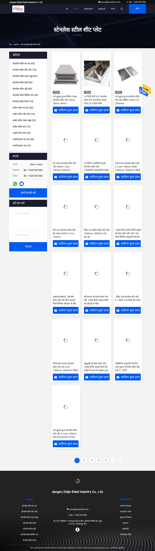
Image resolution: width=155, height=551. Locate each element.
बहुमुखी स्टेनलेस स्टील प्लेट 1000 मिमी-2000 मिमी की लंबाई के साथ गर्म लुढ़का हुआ (96, 367)
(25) (24, 120)
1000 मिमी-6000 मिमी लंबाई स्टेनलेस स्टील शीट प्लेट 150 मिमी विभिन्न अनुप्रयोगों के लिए (128, 233)
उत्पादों (75, 9)
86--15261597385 (136, 2)
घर (66, 9)
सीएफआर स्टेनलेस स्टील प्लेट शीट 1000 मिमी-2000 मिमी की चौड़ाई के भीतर (96, 300)
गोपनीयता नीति (125, 534)
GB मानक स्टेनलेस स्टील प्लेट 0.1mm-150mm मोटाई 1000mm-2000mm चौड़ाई (127, 167)
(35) (25, 95)
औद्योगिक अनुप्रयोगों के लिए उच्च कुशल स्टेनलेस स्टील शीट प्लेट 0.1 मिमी (127, 367)
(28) (23, 107)
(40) (22, 82)
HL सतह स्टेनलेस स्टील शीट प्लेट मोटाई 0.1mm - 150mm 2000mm (64, 167)
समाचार (125, 523)
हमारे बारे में (88, 9)
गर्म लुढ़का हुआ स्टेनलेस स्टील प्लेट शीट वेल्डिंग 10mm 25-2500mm (127, 100)
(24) (21, 133)
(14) (21, 126)
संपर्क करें (100, 9)
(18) (24, 114)
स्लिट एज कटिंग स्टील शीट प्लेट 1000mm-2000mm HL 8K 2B (97, 233)
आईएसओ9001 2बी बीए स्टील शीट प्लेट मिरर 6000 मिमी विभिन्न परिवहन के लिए (64, 300)
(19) (23, 101)
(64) (24, 63)
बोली (137, 9)
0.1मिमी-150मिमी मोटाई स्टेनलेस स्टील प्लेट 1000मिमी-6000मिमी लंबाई (96, 167)
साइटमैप (126, 529)
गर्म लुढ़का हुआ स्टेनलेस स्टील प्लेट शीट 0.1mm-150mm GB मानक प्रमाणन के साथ (65, 433)
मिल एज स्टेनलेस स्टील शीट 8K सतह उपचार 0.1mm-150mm (64, 233)
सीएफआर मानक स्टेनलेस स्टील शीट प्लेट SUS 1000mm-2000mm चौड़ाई (65, 367)
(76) (24, 69)
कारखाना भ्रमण (125, 511)
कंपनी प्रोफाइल (125, 506)
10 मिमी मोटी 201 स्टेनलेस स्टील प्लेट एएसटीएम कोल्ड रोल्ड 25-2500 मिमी (95, 100)
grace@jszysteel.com (109, 2)
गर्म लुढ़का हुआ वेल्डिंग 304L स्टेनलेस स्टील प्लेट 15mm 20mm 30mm (65, 100)
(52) (25, 76)
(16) (22, 145)
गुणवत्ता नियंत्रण (125, 517)
